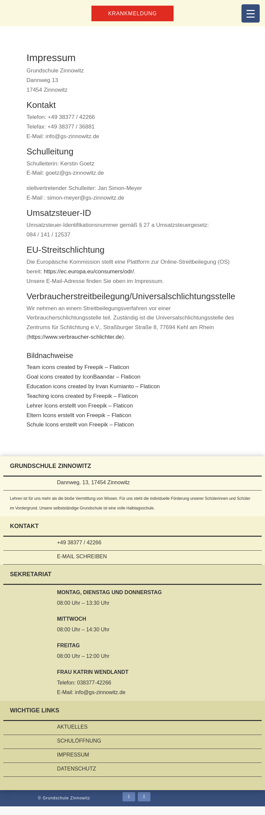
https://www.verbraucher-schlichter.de (75, 345)
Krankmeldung (132, 13)
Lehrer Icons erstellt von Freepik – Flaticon (79, 414)
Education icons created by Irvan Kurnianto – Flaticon (93, 395)
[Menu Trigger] (250, 13)
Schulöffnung (79, 749)
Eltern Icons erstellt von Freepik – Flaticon (79, 424)
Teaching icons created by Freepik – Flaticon (82, 405)
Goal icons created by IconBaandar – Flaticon (83, 385)
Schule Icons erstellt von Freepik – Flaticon (80, 433)
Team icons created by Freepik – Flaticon (77, 376)
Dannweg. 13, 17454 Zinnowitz (92, 491)
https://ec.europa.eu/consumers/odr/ (89, 271)
